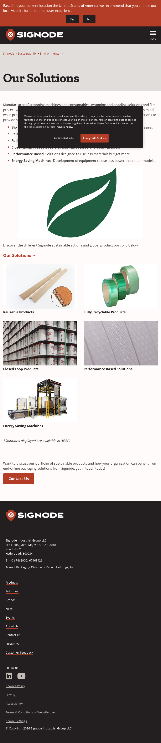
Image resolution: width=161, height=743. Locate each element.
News (9, 609)
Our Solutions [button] (17, 255)
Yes (72, 19)
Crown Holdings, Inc (60, 567)
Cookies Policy (15, 686)
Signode (8, 53)
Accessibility (14, 703)
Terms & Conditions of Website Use (30, 712)
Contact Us (19, 478)
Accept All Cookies (94, 138)
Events (10, 617)
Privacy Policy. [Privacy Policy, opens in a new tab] (65, 126)
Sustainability (27, 53)
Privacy (10, 695)
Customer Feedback (19, 652)
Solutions (12, 591)
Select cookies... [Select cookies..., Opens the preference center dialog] (64, 137)
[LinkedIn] (9, 676)
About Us (12, 626)
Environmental (50, 53)
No (89, 19)
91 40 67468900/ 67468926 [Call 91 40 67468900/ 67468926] (24, 560)
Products (12, 582)
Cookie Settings (16, 721)
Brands (11, 600)
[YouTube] (21, 676)
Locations (12, 644)
